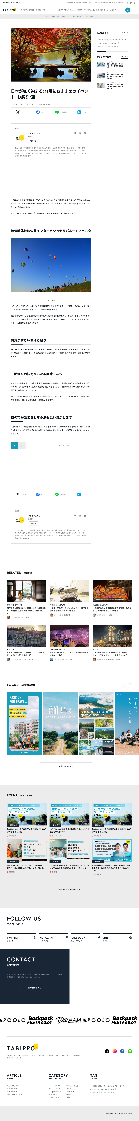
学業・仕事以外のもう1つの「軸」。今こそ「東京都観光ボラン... (115, 66)
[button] (130, 685)
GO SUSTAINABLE (56, 1086)
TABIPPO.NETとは (69, 3)
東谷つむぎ (25, 617)
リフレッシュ (54, 1097)
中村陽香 (110, 615)
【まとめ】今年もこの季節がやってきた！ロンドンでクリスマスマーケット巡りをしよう (112, 653)
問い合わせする (34, 988)
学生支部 (98, 3)
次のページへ (64, 445)
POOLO (91, 3)
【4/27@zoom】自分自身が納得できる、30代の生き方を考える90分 (69, 830)
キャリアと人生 (89, 10)
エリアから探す (111, 72)
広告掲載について (107, 3)
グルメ (69, 1094)
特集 (39, 10)
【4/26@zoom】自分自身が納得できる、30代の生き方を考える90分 (112, 830)
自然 (97, 10)
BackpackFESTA (76, 10)
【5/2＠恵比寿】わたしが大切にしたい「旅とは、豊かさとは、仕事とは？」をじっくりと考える (26, 866)
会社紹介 (79, 3)
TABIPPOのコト (103, 43)
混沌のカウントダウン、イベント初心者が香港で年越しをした (69, 653)
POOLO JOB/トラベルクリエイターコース (112, 40)
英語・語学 (70, 1091)
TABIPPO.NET (34, 133)
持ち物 (102, 10)
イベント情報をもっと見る (69, 889)
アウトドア (53, 1094)
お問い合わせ (118, 3)
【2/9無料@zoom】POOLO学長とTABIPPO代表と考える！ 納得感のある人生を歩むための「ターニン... (112, 868)
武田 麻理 (67, 615)
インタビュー (110, 62)
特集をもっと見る (66, 766)
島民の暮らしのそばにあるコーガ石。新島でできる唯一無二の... (115, 86)
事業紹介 (85, 3)
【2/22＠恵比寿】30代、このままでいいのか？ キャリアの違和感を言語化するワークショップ (69, 866)
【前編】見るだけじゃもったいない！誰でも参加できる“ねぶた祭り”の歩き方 (69, 609)
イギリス (10, 649)
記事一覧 (34, 10)
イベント (44, 10)
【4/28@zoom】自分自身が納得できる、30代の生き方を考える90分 (27, 830)
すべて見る (124, 56)
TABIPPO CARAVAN (15, 605)
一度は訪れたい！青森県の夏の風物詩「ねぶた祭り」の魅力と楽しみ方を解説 (112, 609)
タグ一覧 (125, 33)
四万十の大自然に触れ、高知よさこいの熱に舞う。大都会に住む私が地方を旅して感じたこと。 (26, 610)
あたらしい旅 (115, 43)
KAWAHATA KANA (28, 659)
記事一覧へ (34, 141)
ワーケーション (113, 46)
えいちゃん (69, 659)
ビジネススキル (55, 1088)
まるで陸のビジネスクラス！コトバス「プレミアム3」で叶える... (115, 76)
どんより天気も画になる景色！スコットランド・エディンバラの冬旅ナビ (25, 653)
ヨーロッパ (101, 46)
